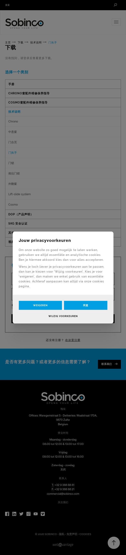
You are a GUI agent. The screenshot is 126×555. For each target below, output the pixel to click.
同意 (85, 305)
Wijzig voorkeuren (63, 316)
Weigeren (40, 305)
